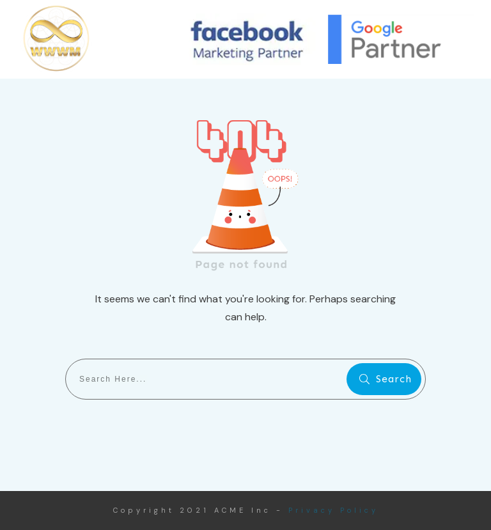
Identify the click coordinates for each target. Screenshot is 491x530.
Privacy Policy (333, 510)
